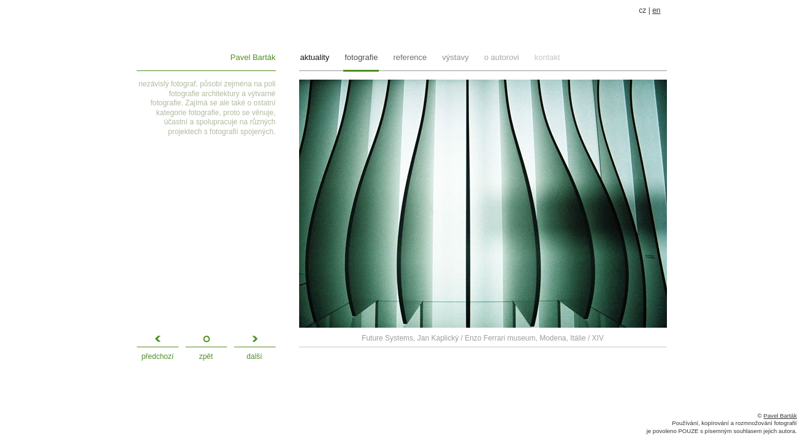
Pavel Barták (253, 57)
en (656, 10)
